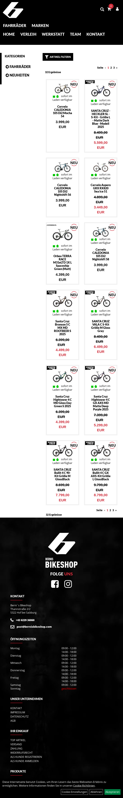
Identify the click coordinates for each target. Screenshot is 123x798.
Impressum (17, 708)
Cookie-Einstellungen (74, 792)
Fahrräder (14, 26)
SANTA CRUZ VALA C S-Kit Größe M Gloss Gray (100, 321)
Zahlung (16, 744)
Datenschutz (19, 712)
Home (9, 34)
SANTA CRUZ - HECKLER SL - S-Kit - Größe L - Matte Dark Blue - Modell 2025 (100, 114)
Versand (16, 740)
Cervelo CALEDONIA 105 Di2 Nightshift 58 (100, 250)
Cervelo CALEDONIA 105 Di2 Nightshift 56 (62, 185)
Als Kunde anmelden (24, 757)
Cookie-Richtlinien (84, 785)
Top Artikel (18, 736)
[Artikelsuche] (102, 10)
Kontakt (95, 34)
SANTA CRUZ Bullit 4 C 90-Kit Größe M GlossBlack (62, 470)
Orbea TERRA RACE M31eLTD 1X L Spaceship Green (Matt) (62, 258)
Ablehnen (96, 792)
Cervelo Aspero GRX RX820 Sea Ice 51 (101, 184)
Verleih (28, 34)
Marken (39, 26)
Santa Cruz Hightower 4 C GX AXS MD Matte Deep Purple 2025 (100, 399)
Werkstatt (52, 34)
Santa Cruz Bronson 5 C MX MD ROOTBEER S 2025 (62, 323)
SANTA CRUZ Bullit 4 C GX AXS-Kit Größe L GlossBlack (101, 470)
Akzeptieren (112, 792)
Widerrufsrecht (21, 748)
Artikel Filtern (58, 53)
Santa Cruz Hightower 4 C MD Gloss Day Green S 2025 (62, 397)
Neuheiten (19, 71)
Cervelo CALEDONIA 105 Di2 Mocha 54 (62, 107)
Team (75, 34)
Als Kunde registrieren (26, 753)
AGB (13, 716)
